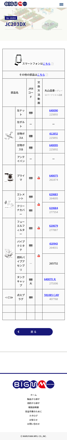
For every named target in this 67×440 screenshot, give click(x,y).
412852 (53, 133)
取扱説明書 (33, 407)
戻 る (33, 332)
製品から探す (33, 399)
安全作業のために (33, 411)
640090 (53, 110)
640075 (53, 175)
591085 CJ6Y (51, 295)
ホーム (33, 394)
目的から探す (33, 403)
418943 (53, 243)
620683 (53, 194)
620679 (53, 226)
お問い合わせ (33, 423)
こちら (46, 64)
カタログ (33, 415)
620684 (53, 208)
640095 (53, 145)
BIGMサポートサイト (15, 4)
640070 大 (50, 279)
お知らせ (33, 419)
